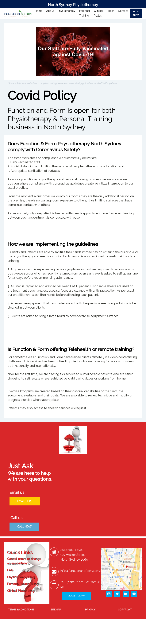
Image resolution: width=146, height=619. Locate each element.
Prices (110, 10)
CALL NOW (24, 526)
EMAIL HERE (24, 501)
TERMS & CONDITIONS (21, 609)
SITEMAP (56, 609)
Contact (123, 10)
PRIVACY (90, 609)
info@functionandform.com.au (81, 571)
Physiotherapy (66, 10)
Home (38, 10)
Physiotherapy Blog (21, 577)
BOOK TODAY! (76, 596)
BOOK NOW (136, 13)
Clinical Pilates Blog (20, 591)
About (50, 10)
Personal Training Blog (22, 584)
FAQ (10, 570)
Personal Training (84, 13)
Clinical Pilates (98, 13)
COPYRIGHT (125, 609)
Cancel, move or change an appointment (24, 561)
